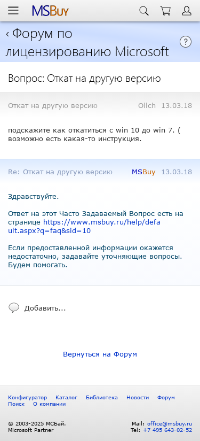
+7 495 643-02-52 (167, 430)
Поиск (16, 403)
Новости (137, 397)
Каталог (66, 397)
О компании (49, 403)
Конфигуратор (27, 397)
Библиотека (102, 397)
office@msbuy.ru (169, 423)
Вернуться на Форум (100, 354)
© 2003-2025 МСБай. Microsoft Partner (37, 426)
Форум (166, 397)
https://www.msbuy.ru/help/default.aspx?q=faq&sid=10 (84, 226)
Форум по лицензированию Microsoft (87, 41)
